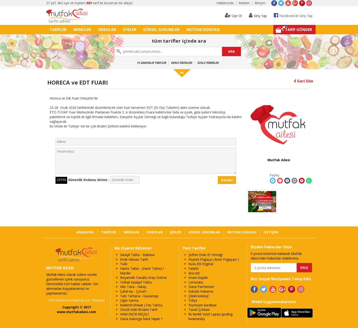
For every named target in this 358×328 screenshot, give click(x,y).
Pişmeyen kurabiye (202, 305)
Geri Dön (303, 81)
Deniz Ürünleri (181, 63)
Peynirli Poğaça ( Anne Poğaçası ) (213, 259)
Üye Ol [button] (233, 15)
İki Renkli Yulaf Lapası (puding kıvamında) (210, 316)
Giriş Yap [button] (258, 15)
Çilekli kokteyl (198, 296)
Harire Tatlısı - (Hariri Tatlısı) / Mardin (142, 270)
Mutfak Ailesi (279, 160)
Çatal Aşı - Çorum (133, 291)
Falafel (193, 268)
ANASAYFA (85, 232)
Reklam (244, 3)
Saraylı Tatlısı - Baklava (137, 255)
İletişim (260, 3)
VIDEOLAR (107, 29)
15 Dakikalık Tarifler (151, 63)
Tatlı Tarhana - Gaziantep (139, 296)
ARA (231, 51)
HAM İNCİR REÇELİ (134, 314)
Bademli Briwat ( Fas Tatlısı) (141, 305)
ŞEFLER (175, 232)
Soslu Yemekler (208, 63)
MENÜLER (82, 29)
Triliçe (192, 300)
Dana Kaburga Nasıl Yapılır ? (141, 319)
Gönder (227, 180)
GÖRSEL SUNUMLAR (161, 29)
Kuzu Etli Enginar (200, 264)
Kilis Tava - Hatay (133, 286)
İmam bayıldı (198, 277)
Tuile (123, 264)
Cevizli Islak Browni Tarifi (138, 309)
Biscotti (194, 273)
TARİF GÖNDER (298, 29)
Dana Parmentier (201, 286)
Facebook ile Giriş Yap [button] (293, 15)
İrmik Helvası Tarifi (134, 259)
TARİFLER (58, 29)
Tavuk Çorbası (199, 309)
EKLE (304, 267)
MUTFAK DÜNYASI (203, 29)
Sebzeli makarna (200, 291)
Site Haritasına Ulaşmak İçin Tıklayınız (77, 300)
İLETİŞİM (271, 232)
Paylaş (274, 175)
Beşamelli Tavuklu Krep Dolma (143, 277)
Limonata (195, 282)
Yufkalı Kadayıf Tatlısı (136, 282)
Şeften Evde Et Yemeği (205, 255)
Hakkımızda (225, 3)
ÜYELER (129, 29)
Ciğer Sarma (129, 300)
